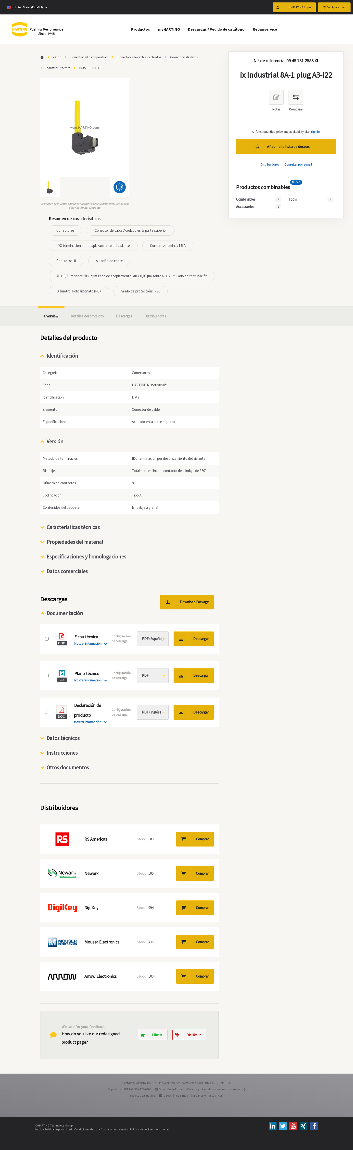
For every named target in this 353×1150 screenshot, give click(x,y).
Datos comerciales (67, 571)
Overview (51, 316)
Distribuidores (270, 164)
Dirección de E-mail (171, 1089)
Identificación (62, 355)
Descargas (124, 316)
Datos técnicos (63, 738)
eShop (57, 57)
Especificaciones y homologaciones (86, 556)
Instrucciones (62, 752)
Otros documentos (68, 767)
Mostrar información (87, 644)
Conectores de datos (184, 57)
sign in (315, 132)
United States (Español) (25, 7)
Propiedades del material (75, 541)
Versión (55, 441)
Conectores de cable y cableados (139, 57)
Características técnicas (73, 527)
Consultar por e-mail (298, 164)
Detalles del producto (87, 316)
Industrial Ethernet (58, 68)
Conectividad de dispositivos (89, 57)
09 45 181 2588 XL (90, 68)
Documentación (65, 613)
